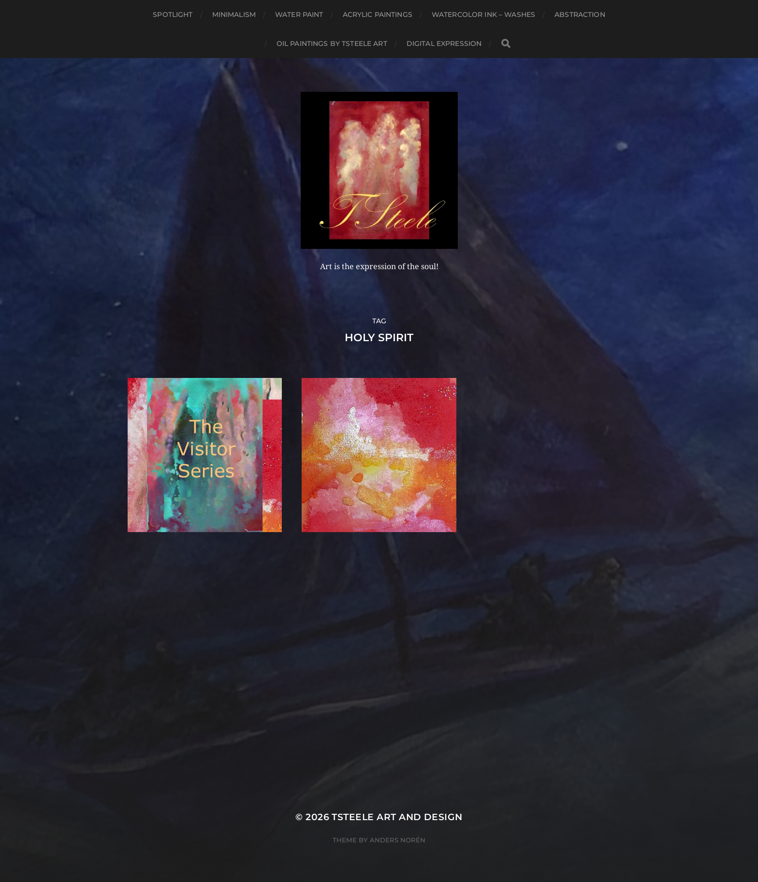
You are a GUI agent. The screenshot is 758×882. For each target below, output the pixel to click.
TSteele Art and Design (397, 817)
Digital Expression (444, 43)
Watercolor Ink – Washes (483, 14)
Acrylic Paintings (377, 14)
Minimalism (234, 14)
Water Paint (299, 14)
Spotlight (172, 14)
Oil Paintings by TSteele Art (332, 43)
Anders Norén (397, 840)
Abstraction (579, 14)
